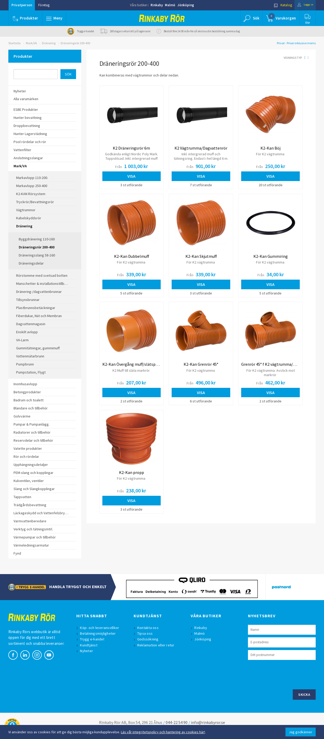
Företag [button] (43, 5)
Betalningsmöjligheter (99, 633)
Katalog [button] (278, 5)
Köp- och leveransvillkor (100, 627)
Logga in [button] (303, 5)
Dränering (48, 43)
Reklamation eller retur (157, 645)
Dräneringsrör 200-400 (75, 43)
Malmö (170, 5)
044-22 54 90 (177, 722)
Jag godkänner (300, 732)
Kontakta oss (149, 627)
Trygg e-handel (93, 639)
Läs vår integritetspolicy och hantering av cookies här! (163, 732)
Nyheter (87, 650)
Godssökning (149, 639)
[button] (54, 18)
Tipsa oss (146, 633)
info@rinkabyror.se (208, 722)
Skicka (304, 694)
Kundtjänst (89, 645)
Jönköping (185, 5)
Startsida (14, 43)
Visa (131, 176)
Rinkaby (157, 5)
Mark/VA (31, 43)
